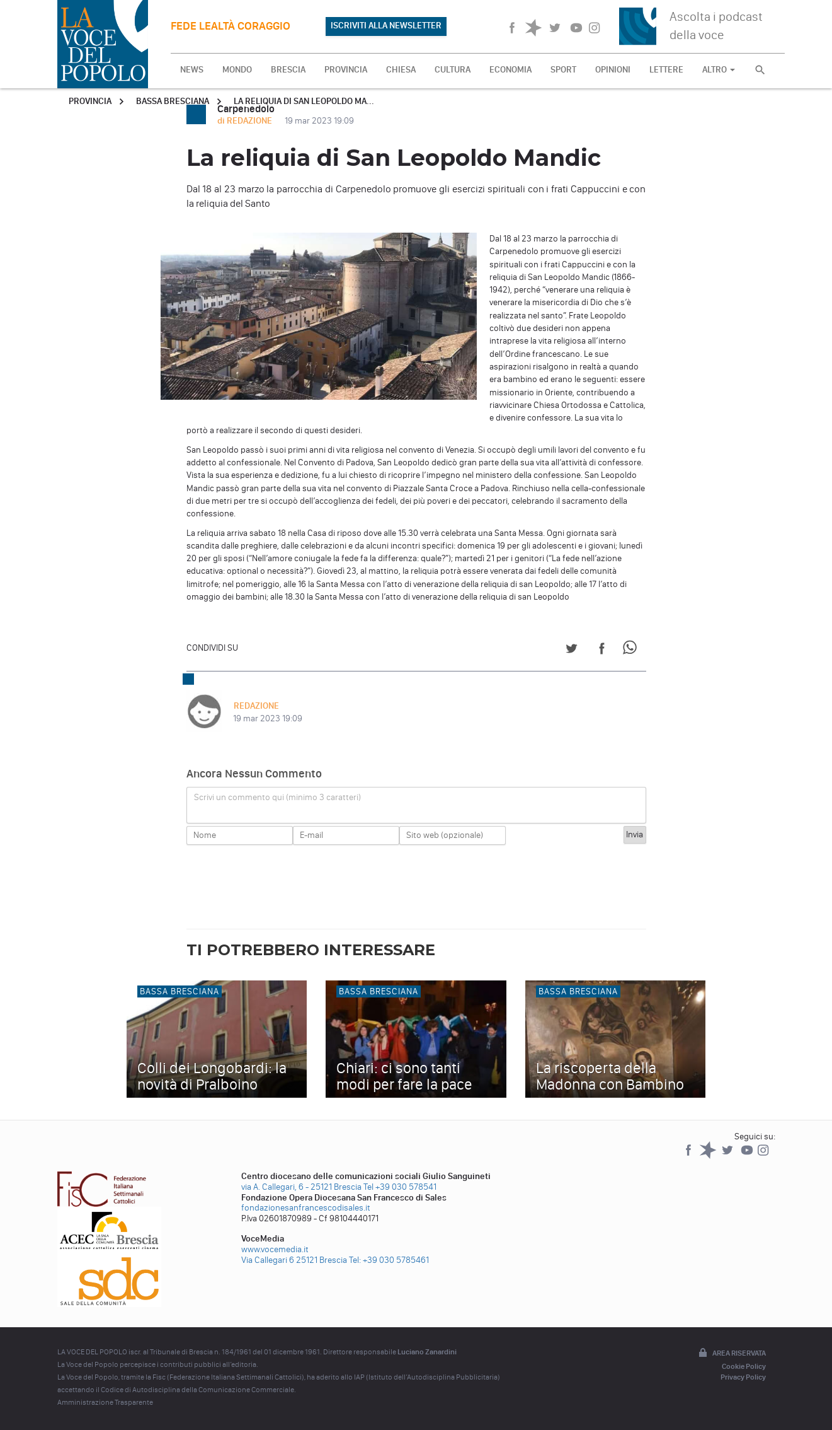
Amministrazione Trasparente (105, 1402)
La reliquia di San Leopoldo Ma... (304, 101)
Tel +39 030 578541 (399, 1187)
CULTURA (452, 69)
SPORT (563, 69)
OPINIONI (612, 69)
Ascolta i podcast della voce (716, 25)
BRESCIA (288, 69)
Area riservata (731, 1353)
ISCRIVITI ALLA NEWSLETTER (386, 25)
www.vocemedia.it (275, 1249)
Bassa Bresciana (172, 101)
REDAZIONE (255, 705)
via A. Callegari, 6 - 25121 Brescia (301, 1187)
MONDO (237, 69)
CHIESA (401, 69)
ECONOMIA (510, 69)
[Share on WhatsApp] (632, 650)
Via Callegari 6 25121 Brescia (294, 1260)
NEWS (191, 69)
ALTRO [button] (718, 69)
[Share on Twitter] (571, 650)
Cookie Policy (744, 1366)
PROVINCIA (345, 69)
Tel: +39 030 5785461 (389, 1260)
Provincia (90, 101)
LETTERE (666, 69)
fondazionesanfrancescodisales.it (305, 1207)
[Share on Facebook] (602, 650)
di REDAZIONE (245, 120)
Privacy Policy (743, 1377)
